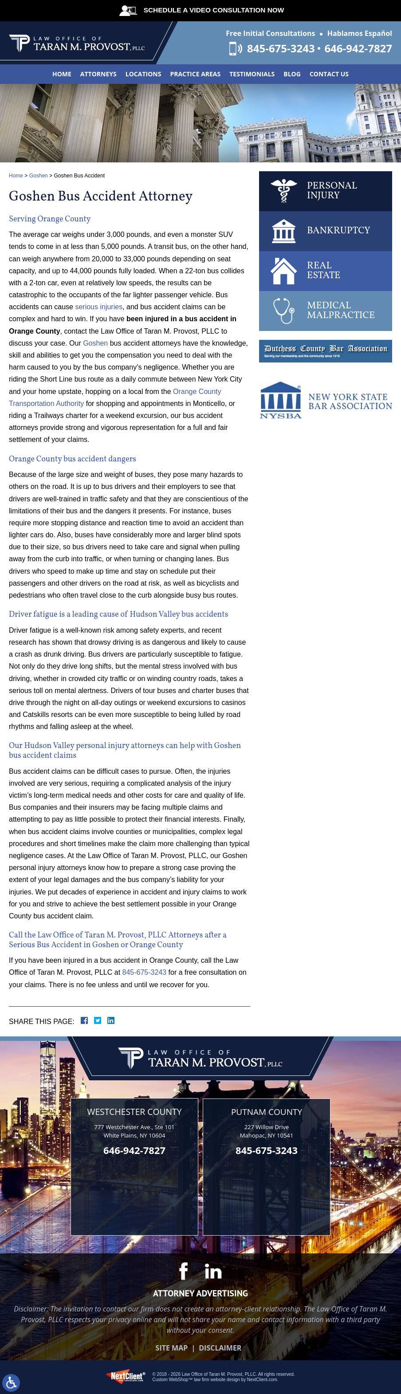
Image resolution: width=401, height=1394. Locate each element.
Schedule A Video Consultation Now (213, 10)
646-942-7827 (358, 48)
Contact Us (329, 74)
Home (61, 74)
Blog (292, 74)
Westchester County (134, 1111)
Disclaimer (220, 1347)
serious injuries (98, 307)
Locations (143, 74)
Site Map (172, 1347)
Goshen (38, 176)
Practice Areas (195, 74)
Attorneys (98, 74)
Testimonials (252, 74)
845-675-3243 (280, 48)
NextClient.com (262, 1379)
